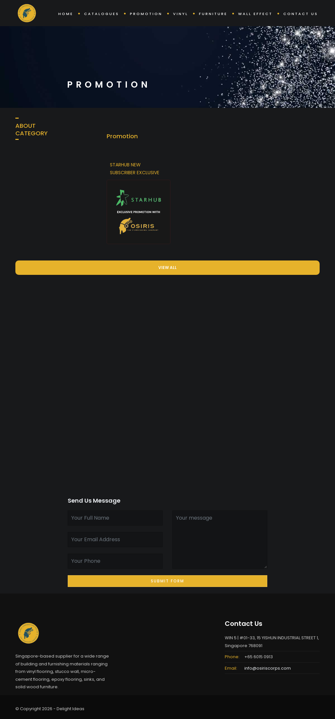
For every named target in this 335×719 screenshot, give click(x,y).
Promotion (146, 13)
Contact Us (300, 13)
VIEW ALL (167, 267)
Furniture (213, 13)
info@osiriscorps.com (267, 668)
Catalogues (101, 13)
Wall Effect (255, 13)
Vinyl (180, 13)
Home (65, 13)
